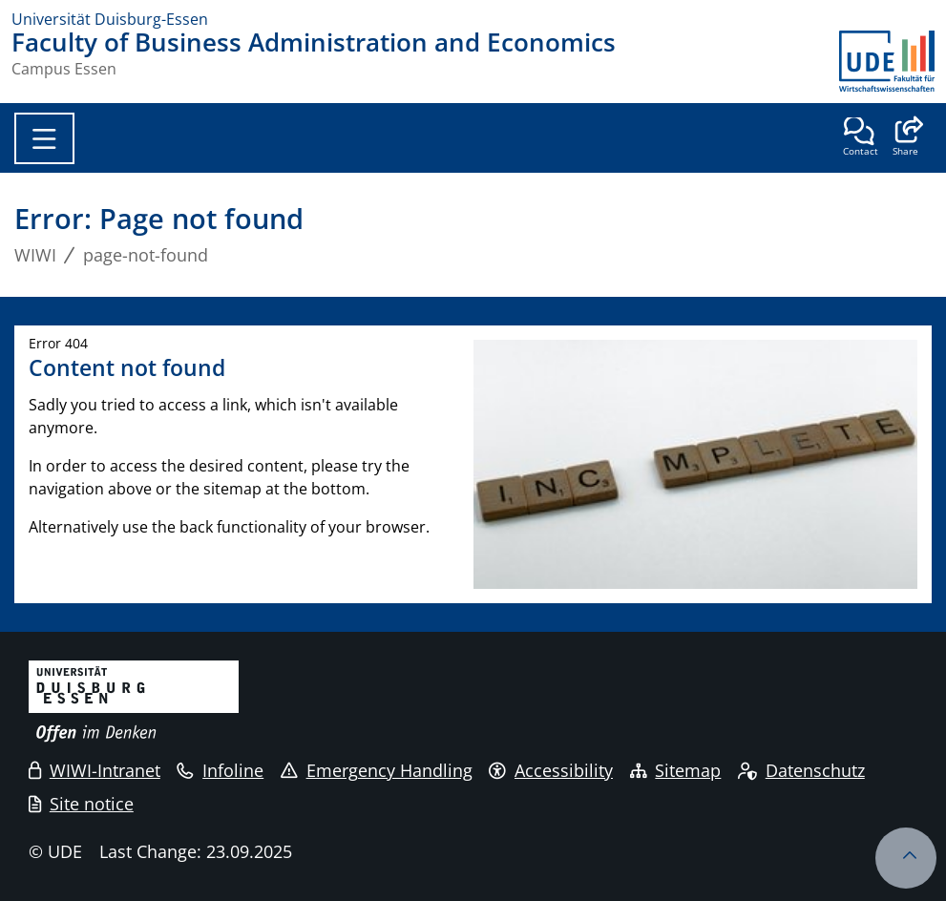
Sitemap (676, 770)
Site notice (81, 803)
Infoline (220, 770)
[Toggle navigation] (44, 138)
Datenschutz (801, 770)
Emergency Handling (377, 770)
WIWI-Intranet (94, 770)
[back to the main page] (887, 61)
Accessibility (551, 770)
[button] (905, 138)
